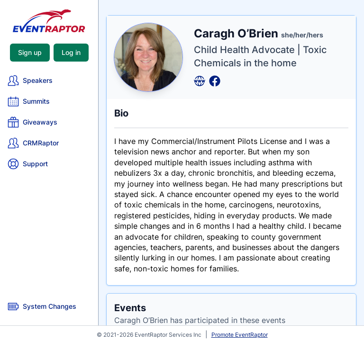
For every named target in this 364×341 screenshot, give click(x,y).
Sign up (30, 52)
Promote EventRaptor (239, 334)
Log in (71, 52)
